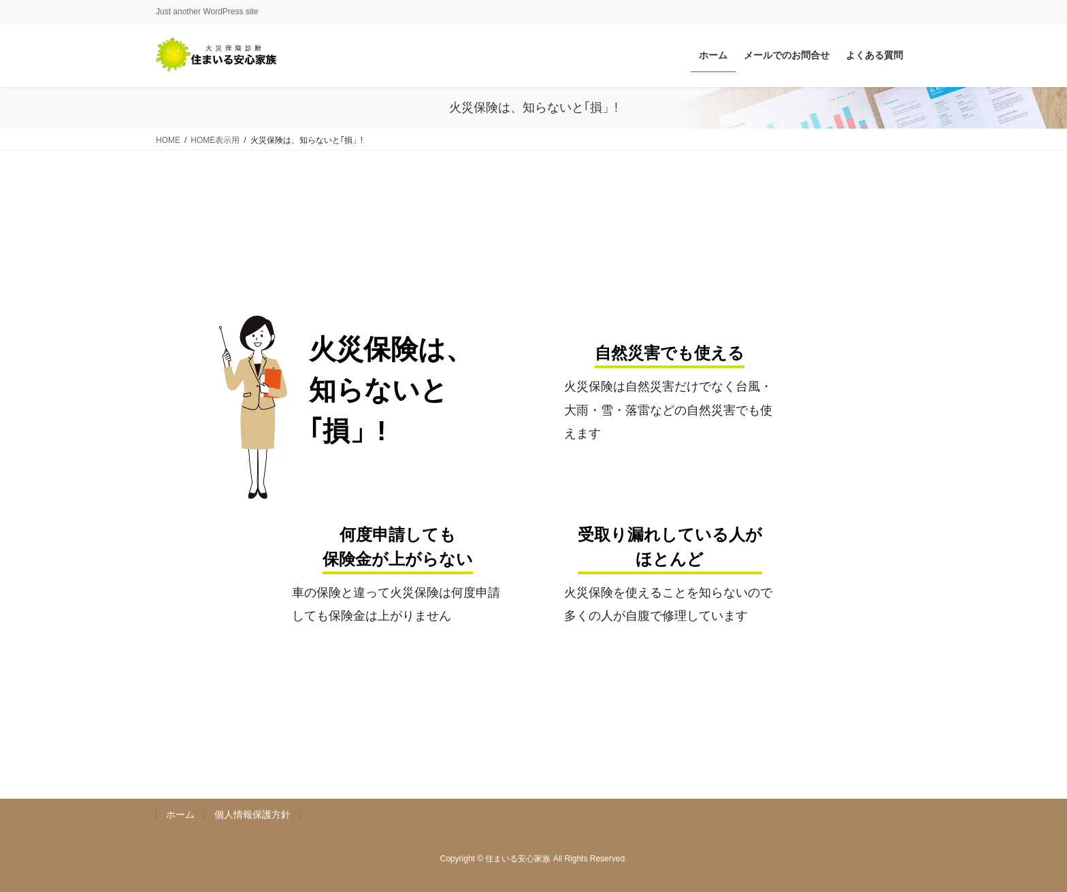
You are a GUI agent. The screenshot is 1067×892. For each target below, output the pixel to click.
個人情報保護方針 (252, 814)
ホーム (180, 814)
